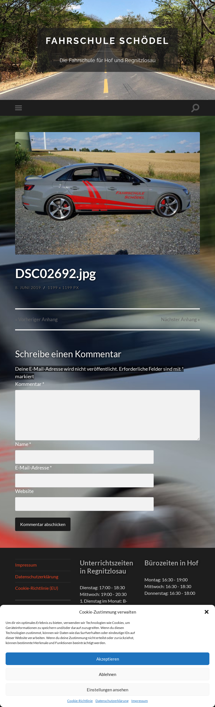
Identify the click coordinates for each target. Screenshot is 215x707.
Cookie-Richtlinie (80, 701)
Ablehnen (107, 674)
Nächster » (180, 319)
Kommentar (29, 384)
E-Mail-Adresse (33, 467)
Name (23, 444)
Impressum (139, 701)
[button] (206, 612)
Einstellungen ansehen (107, 689)
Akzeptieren (107, 658)
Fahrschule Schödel (107, 41)
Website (24, 491)
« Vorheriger (36, 319)
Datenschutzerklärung (111, 701)
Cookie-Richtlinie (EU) (36, 588)
